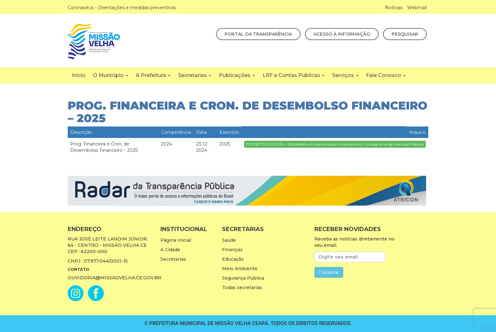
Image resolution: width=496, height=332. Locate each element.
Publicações (237, 75)
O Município (110, 75)
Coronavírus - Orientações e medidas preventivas (122, 7)
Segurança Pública (243, 278)
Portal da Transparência (258, 34)
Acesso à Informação (341, 34)
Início (78, 75)
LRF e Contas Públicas (294, 75)
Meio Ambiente (239, 268)
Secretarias (194, 75)
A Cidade (170, 249)
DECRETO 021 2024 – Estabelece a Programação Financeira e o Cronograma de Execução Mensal (335, 144)
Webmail (417, 7)
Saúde (229, 240)
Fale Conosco (386, 75)
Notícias (394, 7)
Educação (233, 259)
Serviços (345, 75)
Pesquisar (405, 34)
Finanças (232, 249)
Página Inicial (175, 240)
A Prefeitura (153, 75)
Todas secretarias (242, 287)
